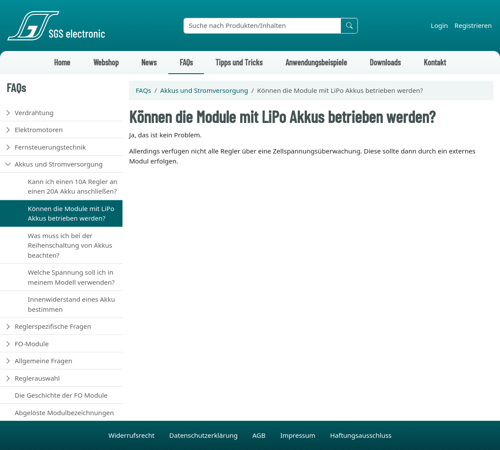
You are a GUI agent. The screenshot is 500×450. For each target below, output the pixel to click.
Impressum (298, 435)
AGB (259, 435)
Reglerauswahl (37, 378)
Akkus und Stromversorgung (59, 164)
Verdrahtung (34, 112)
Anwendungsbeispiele (316, 62)
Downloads (385, 62)
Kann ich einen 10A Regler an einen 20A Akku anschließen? (72, 186)
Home (62, 62)
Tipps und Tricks (238, 62)
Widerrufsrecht (132, 435)
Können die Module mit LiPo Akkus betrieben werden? (71, 213)
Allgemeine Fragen (43, 360)
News (148, 62)
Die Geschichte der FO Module (61, 395)
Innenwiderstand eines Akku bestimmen (71, 304)
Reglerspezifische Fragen (53, 326)
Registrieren (473, 25)
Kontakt (435, 62)
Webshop (106, 62)
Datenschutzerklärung (204, 435)
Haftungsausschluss (360, 435)
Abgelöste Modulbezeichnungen (64, 412)
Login (439, 25)
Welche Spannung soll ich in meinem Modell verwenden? (71, 277)
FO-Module (32, 343)
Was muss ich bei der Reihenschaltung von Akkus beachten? (70, 245)
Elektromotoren (39, 129)
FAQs (186, 62)
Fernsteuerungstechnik (50, 147)
